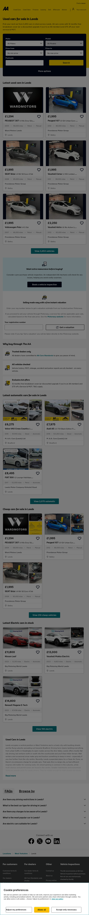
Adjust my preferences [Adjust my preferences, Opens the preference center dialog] (16, 910)
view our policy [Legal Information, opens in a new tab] (57, 899)
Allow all (42, 909)
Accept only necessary (66, 910)
